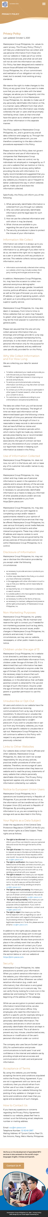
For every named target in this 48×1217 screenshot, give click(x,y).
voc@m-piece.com (15, 860)
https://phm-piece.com (13, 957)
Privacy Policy (37, 1212)
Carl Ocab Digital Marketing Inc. (29, 1214)
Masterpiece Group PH (5, 4)
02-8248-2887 (27, 1130)
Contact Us (14, 1165)
